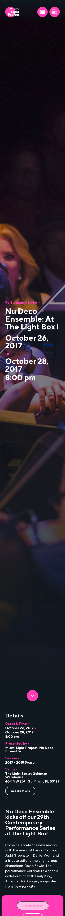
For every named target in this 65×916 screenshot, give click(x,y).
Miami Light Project (21, 748)
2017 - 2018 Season (20, 762)
